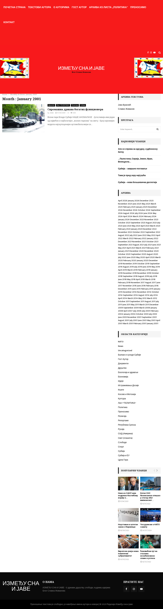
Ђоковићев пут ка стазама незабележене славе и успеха (148, 554)
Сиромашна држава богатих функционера (75, 109)
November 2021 (139, 241)
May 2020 (140, 257)
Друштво (51, 105)
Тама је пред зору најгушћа (132, 175)
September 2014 (130, 295)
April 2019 (122, 270)
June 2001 (142, 320)
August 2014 (143, 295)
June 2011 (126, 304)
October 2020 (124, 254)
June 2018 (122, 279)
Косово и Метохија (127, 394)
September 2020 (138, 254)
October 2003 (142, 314)
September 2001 (149, 317)
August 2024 (128, 213)
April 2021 (131, 248)
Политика (75, 105)
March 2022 (128, 238)
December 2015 (125, 289)
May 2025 (146, 204)
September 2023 (138, 222)
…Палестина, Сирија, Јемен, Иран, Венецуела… (135, 160)
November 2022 (125, 232)
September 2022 (152, 232)
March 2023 (155, 226)
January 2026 (133, 200)
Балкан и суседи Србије (129, 355)
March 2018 (150, 279)
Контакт (9, 22)
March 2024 (138, 216)
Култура (122, 398)
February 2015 (147, 289)
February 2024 (150, 216)
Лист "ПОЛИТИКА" (63, 105)
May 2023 (136, 226)
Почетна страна (14, 7)
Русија (121, 429)
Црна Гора (123, 460)
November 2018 (144, 273)
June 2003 (122, 317)
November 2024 (130, 210)
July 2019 (138, 266)
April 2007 (128, 311)
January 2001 (152, 323)
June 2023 (127, 226)
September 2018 (130, 276)
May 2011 (135, 304)
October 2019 (143, 263)
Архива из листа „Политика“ (108, 7)
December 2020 (137, 251)
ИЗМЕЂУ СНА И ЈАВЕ (21, 586)
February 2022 (140, 238)
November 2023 (151, 219)
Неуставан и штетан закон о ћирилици (128, 525)
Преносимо (138, 7)
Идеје (121, 381)
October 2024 (144, 210)
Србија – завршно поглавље (132, 168)
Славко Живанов (126, 109)
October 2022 (139, 232)
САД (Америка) (125, 433)
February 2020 (129, 260)
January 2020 (142, 260)
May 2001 (151, 320)
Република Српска (127, 425)
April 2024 (127, 216)
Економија (123, 376)
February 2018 (124, 282)
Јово (52, 112)
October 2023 (124, 222)
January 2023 (136, 229)
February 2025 (129, 207)
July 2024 (139, 213)
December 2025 (147, 200)
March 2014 (132, 298)
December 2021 (125, 241)
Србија (82, 105)
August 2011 (150, 301)
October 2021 (152, 241)
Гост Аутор (79, 7)
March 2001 (128, 323)
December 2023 (137, 219)
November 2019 (130, 263)
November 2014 (144, 292)
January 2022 (152, 238)
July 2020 (122, 257)
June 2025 (137, 204)
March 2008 (144, 307)
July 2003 (153, 314)
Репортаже (123, 420)
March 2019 (132, 270)
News (120, 346)
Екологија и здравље (128, 372)
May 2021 (122, 248)
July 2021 (148, 244)
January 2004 (130, 314)
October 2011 (124, 301)
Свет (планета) (125, 438)
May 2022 (151, 235)
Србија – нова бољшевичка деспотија (137, 182)
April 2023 (145, 226)
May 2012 (142, 298)
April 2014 (122, 298)
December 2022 (150, 229)
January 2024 (124, 219)
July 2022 (134, 235)
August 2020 (152, 254)
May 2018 (131, 279)
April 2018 (140, 279)
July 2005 (146, 311)
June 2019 (146, 266)
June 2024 (147, 213)
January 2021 (123, 251)
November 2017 (138, 282)
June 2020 (131, 257)
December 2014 (130, 292)
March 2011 (144, 304)
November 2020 (151, 251)
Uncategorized (125, 350)
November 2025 (125, 204)
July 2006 (137, 311)
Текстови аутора (39, 7)
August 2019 (128, 266)
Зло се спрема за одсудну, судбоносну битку (138, 150)
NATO (120, 341)
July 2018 (153, 276)
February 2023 (124, 229)
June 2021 (156, 244)
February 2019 (144, 270)
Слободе (122, 442)
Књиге (121, 390)
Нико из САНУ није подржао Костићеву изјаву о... (128, 495)
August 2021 (138, 244)
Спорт (121, 446)
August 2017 (150, 282)
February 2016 (152, 285)
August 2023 (151, 222)
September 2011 (137, 301)
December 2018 (130, 273)
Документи (123, 363)
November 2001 (134, 317)
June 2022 (142, 235)
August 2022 (123, 235)
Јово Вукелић (124, 105)
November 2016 (130, 285)
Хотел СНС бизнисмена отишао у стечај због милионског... (150, 496)
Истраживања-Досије (128, 385)
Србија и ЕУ (124, 455)
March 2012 (152, 298)
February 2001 (140, 323)
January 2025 (141, 207)
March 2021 (141, 248)
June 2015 (136, 289)
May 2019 (155, 266)
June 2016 (141, 285)
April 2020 (150, 257)
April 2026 (122, 200)
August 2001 (123, 320)
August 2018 (143, 276)
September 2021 (125, 244)
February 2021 (152, 248)
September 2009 (131, 307)
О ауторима (61, 7)
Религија (122, 416)
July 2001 (134, 320)
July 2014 (154, 295)
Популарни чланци (134, 470)
